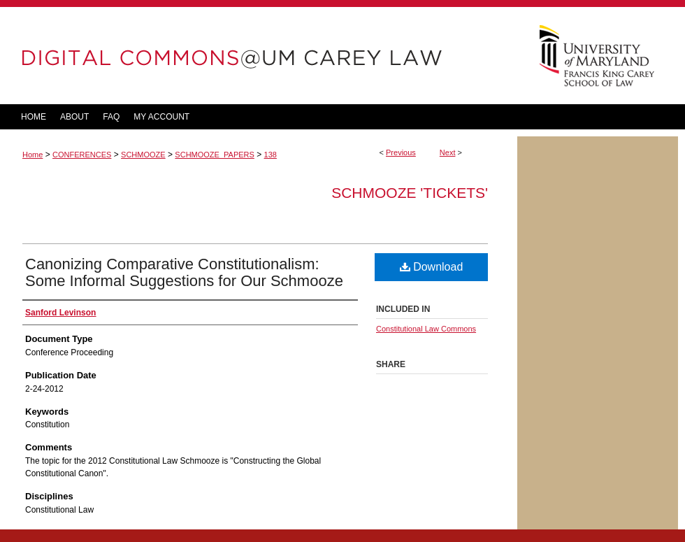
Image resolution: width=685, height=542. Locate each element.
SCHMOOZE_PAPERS (214, 154)
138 (270, 154)
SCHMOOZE (143, 154)
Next (448, 152)
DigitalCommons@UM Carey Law (258, 55)
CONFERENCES (81, 154)
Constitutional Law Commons (426, 329)
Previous (401, 152)
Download (431, 267)
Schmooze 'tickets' (409, 193)
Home (32, 154)
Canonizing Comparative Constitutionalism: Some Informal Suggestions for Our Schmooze (184, 272)
